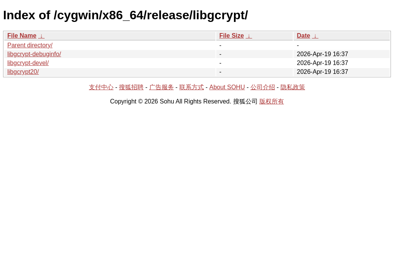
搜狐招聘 (131, 87)
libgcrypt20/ (23, 71)
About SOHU (227, 87)
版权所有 (271, 101)
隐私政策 (292, 87)
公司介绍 (262, 87)
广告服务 (161, 87)
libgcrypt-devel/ (28, 63)
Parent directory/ (29, 45)
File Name (22, 35)
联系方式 (191, 87)
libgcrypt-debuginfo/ (34, 54)
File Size (231, 35)
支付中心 (101, 87)
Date (303, 35)
